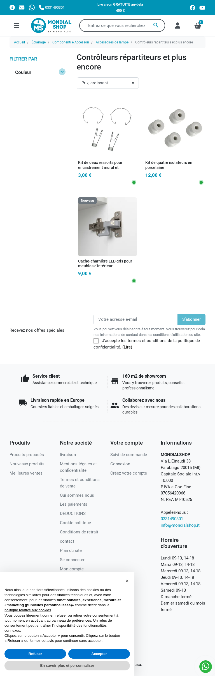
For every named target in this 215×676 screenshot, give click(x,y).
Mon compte (72, 569)
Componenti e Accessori (70, 42)
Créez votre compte (128, 473)
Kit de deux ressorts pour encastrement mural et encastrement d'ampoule (100, 167)
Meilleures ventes (26, 473)
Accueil (19, 42)
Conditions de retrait (79, 532)
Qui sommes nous (77, 495)
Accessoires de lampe (112, 42)
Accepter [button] (99, 654)
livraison (68, 454)
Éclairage (39, 42)
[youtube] (202, 7)
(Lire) (127, 347)
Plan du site (71, 550)
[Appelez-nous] (52, 7)
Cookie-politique (75, 522)
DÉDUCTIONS (73, 513)
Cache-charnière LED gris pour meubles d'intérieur (105, 263)
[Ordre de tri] (108, 83)
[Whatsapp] (32, 7)
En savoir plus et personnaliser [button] (67, 665)
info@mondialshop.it (180, 525)
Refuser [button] (35, 654)
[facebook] (192, 7)
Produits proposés (27, 454)
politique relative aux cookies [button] (27, 610)
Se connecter (72, 559)
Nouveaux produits (27, 463)
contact (67, 541)
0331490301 (172, 518)
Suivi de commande (128, 454)
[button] (127, 580)
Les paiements (73, 504)
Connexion (120, 463)
